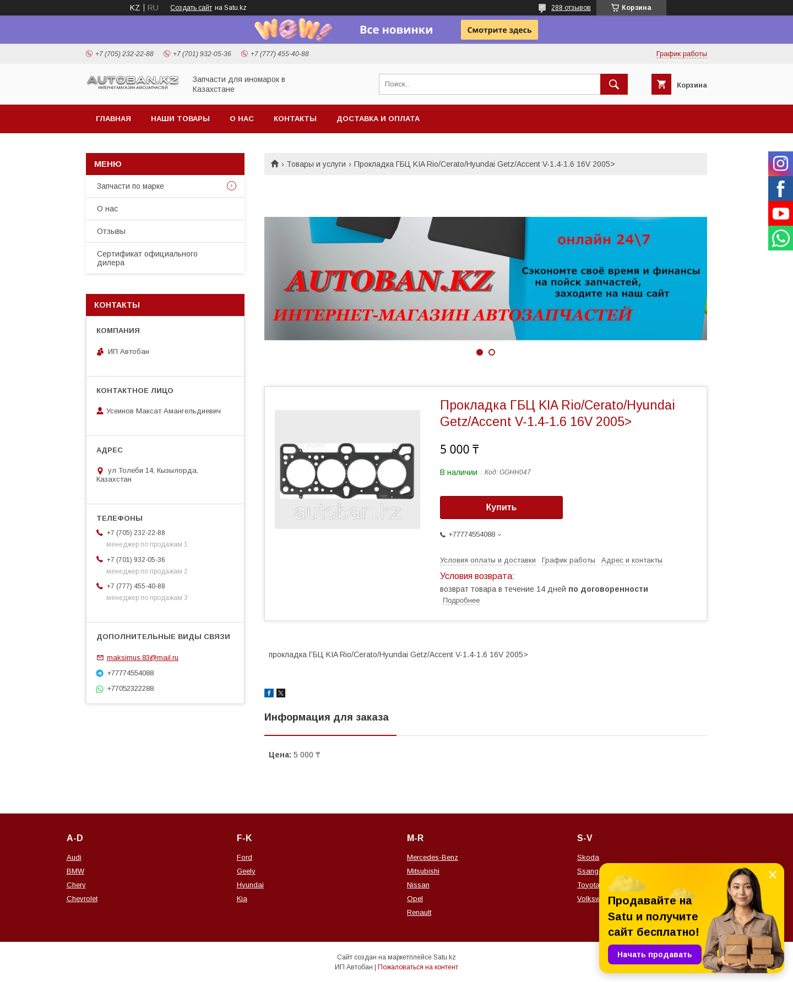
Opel (415, 898)
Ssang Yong (597, 871)
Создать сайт (191, 8)
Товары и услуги (316, 164)
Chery (76, 885)
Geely (246, 871)
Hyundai (250, 885)
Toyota (588, 885)
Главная (113, 118)
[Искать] (614, 84)
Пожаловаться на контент (418, 967)
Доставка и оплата (378, 118)
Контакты (295, 118)
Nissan (418, 885)
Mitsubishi (423, 871)
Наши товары (180, 118)
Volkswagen (597, 898)
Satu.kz (444, 957)
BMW (75, 871)
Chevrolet (82, 898)
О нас (242, 118)
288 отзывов (571, 8)
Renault (419, 912)
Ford (244, 857)
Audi (74, 857)
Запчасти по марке (130, 186)
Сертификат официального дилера (147, 258)
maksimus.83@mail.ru (142, 657)
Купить (501, 507)
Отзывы (111, 231)
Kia (242, 898)
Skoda (588, 857)
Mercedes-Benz (432, 857)
